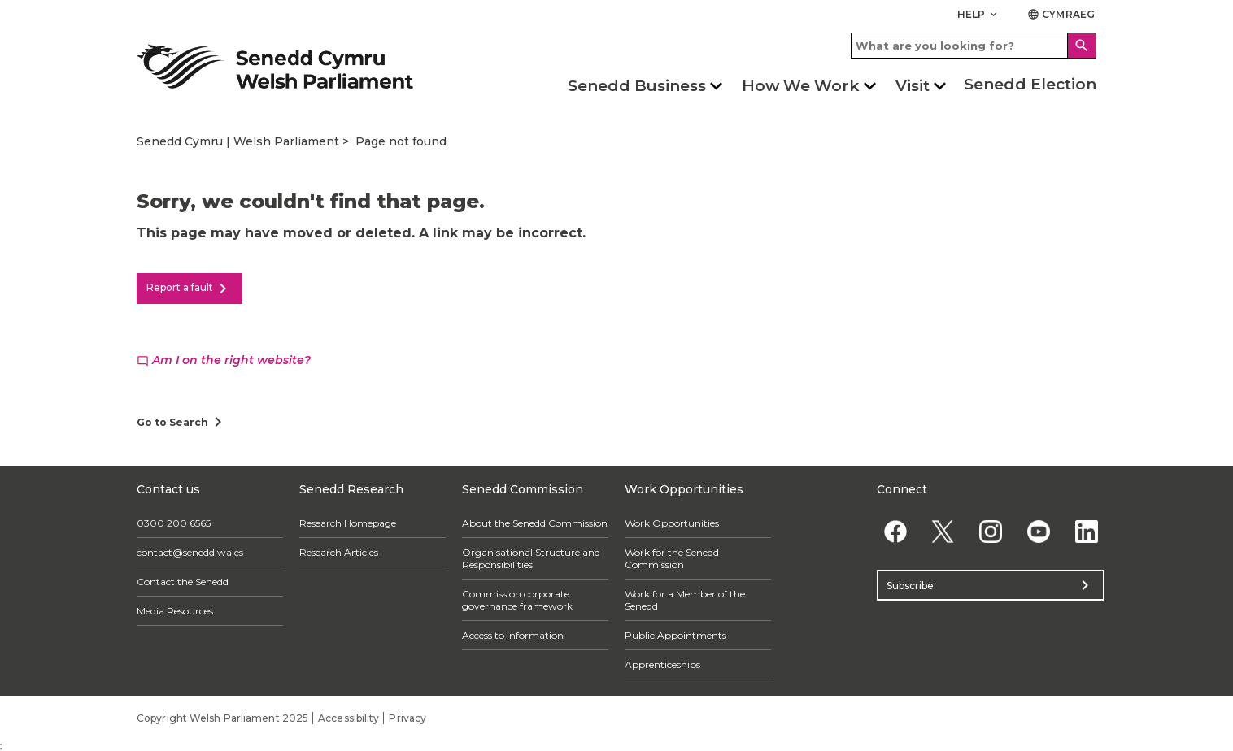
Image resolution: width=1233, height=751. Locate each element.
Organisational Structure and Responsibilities (531, 558)
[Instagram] (991, 531)
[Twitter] (943, 531)
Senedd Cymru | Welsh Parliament (238, 141)
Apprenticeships (662, 664)
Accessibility (348, 718)
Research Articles (338, 552)
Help (978, 14)
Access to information (513, 635)
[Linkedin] (1086, 531)
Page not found (401, 141)
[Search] (1082, 45)
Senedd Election (1030, 84)
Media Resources (175, 611)
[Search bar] (974, 45)
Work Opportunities (672, 523)
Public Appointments (675, 635)
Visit (912, 85)
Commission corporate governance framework (517, 600)
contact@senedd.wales (190, 552)
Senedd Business (637, 85)
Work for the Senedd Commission (672, 558)
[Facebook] (895, 531)
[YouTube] (1038, 531)
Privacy (407, 718)
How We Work (801, 85)
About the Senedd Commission (535, 523)
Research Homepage (347, 523)
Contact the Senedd (183, 581)
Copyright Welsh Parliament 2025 (222, 718)
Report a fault (189, 288)
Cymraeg (1061, 14)
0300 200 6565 (174, 523)
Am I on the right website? (224, 360)
